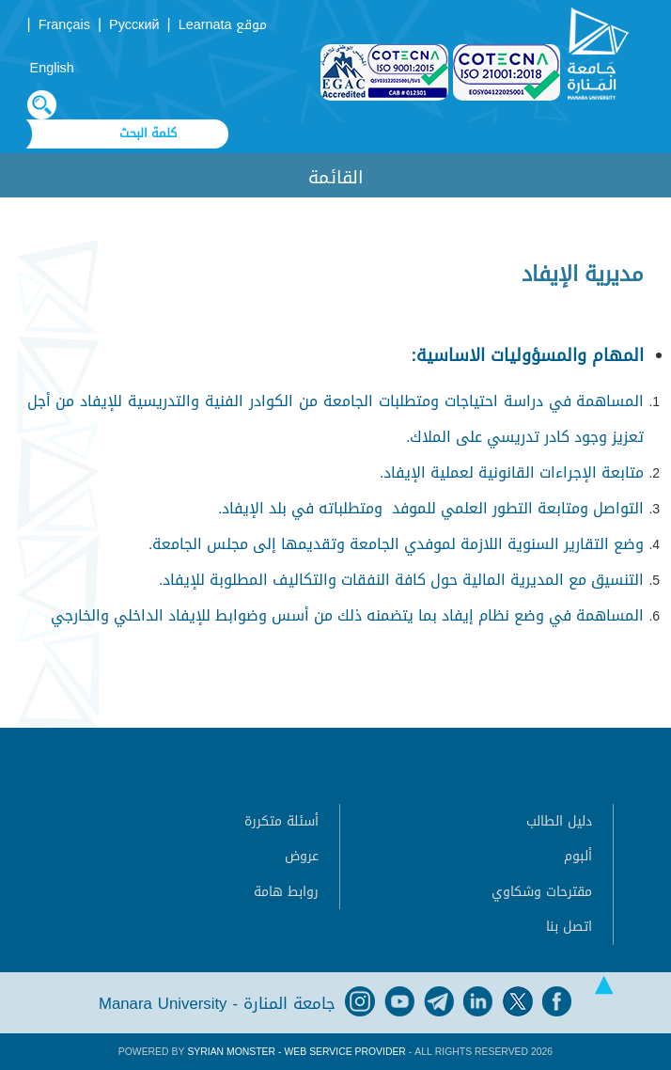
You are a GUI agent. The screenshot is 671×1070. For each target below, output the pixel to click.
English (52, 68)
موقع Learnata (223, 25)
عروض (302, 856)
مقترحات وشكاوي (542, 892)
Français (64, 25)
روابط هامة (286, 892)
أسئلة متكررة (281, 821)
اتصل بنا (569, 926)
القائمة (336, 177)
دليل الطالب (559, 821)
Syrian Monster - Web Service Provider (296, 1052)
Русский (134, 25)
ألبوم (578, 856)
